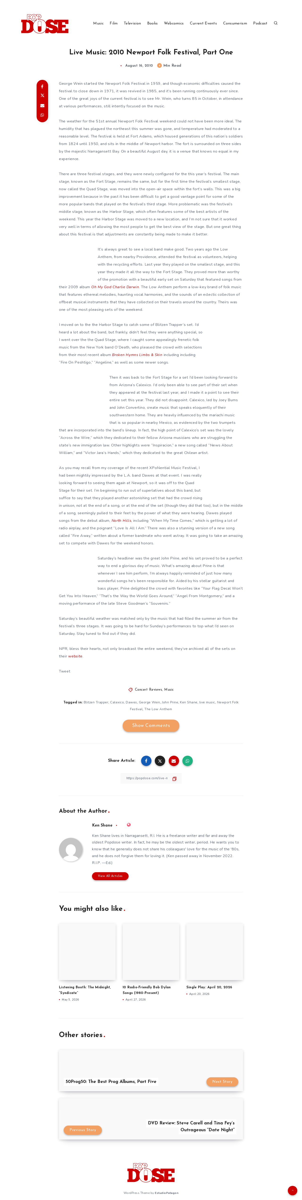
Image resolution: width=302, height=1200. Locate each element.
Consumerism (235, 23)
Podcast (260, 23)
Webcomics (174, 23)
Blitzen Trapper (96, 702)
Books (152, 23)
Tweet (65, 671)
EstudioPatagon (166, 1192)
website (75, 656)
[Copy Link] (151, 778)
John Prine (170, 702)
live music (207, 702)
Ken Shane (188, 702)
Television (132, 23)
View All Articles (110, 876)
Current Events (203, 23)
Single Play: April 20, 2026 (210, 987)
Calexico (117, 702)
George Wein (149, 702)
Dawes (131, 702)
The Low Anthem (158, 709)
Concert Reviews (148, 690)
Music (98, 23)
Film (113, 23)
